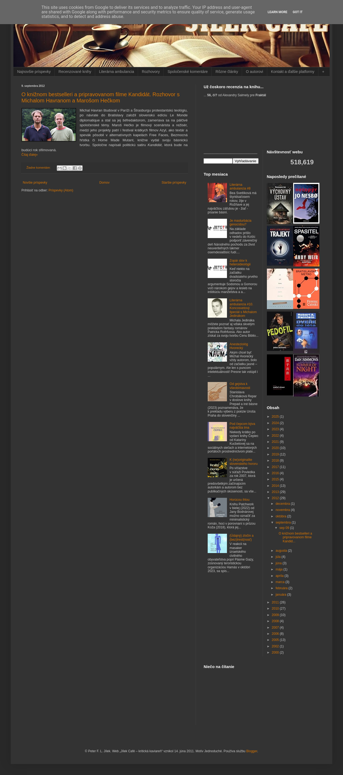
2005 (276, 640)
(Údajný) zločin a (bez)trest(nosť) (241, 537)
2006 (276, 634)
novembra (283, 510)
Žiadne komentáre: (39, 167)
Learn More (278, 12)
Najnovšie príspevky (34, 71)
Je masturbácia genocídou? (240, 222)
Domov (104, 182)
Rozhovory (151, 71)
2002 (276, 646)
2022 (276, 435)
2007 (276, 627)
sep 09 (284, 528)
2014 (276, 486)
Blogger (251, 751)
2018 (276, 460)
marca (280, 582)
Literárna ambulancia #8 (240, 186)
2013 (276, 492)
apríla (279, 576)
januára (281, 594)
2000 (276, 652)
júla (278, 557)
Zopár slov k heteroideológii (240, 262)
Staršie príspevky (174, 182)
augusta (281, 550)
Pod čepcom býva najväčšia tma (242, 425)
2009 (276, 615)
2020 (276, 448)
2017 (276, 467)
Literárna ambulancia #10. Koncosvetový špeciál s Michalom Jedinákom (243, 308)
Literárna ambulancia (116, 71)
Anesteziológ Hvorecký (239, 346)
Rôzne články (226, 71)
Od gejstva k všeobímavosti (240, 386)
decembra (283, 504)
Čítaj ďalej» (29, 155)
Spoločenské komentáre (187, 71)
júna (278, 563)
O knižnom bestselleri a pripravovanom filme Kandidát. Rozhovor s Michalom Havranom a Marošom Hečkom (100, 97)
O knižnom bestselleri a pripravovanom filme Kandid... (295, 537)
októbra (281, 516)
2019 (276, 454)
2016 (276, 473)
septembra (283, 522)
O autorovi (254, 71)
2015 (276, 479)
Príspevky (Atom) (61, 190)
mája (279, 569)
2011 (276, 602)
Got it (298, 12)
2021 (276, 442)
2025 (276, 416)
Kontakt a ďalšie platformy (292, 71)
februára (281, 588)
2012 (276, 498)
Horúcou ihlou (239, 500)
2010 (276, 608)
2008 (276, 621)
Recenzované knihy (74, 71)
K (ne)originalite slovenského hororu (244, 461)
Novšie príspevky (35, 182)
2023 (276, 429)
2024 (276, 423)
